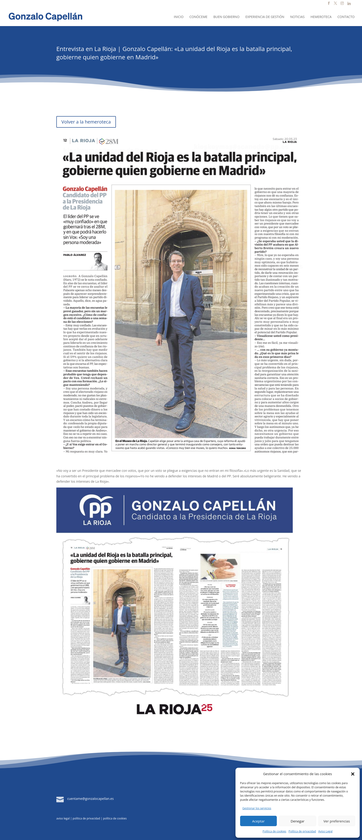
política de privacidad (86, 818)
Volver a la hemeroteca (86, 122)
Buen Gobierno (226, 17)
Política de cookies (274, 831)
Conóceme (198, 17)
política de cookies (115, 818)
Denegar (298, 821)
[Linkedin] (349, 5)
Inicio (179, 17)
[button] (352, 774)
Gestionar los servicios (256, 808)
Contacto (346, 17)
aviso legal (63, 818)
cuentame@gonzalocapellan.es (90, 798)
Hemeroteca (321, 17)
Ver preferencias (336, 821)
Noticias (297, 17)
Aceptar (258, 821)
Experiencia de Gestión (264, 17)
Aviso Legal (325, 831)
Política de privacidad (302, 831)
